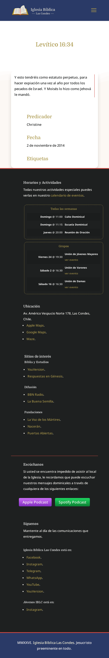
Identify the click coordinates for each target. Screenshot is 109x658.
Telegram (33, 571)
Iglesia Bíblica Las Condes (53, 642)
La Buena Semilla (40, 401)
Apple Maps (35, 325)
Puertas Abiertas (40, 433)
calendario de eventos (67, 195)
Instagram (34, 564)
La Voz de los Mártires (44, 419)
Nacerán (34, 426)
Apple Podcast (35, 502)
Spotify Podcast (72, 502)
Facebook (33, 557)
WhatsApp (34, 578)
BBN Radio (35, 394)
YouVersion (36, 369)
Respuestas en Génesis (45, 376)
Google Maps (36, 332)
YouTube (32, 584)
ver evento (71, 260)
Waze (30, 339)
